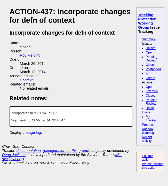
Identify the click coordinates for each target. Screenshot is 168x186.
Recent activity (147, 139)
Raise (150, 108)
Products (148, 125)
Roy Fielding (30, 55)
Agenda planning (148, 131)
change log (32, 132)
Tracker (151, 118)
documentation (29, 151)
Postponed (153, 69)
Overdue (152, 91)
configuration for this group (66, 151)
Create (150, 78)
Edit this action (147, 157)
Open (150, 52)
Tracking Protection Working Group (147, 21)
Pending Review (151, 58)
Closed (151, 65)
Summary (148, 39)
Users (146, 112)
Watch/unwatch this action (152, 165)
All (147, 73)
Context (26, 80)
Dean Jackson (14, 155)
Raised (151, 48)
